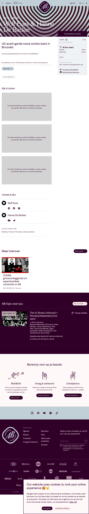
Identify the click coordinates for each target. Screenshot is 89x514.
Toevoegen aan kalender (68, 89)
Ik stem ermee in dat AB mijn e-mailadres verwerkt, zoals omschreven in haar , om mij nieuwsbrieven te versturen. (74, 467)
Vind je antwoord (44, 415)
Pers (43, 454)
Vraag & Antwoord (30, 461)
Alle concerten (80, 323)
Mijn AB (72, 3)
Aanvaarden (47, 508)
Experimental (9, 96)
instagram (32, 432)
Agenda (8, 3)
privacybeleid (66, 468)
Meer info (73, 502)
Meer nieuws (80, 270)
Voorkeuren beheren (62, 508)
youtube (44, 432)
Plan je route (16, 417)
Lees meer (8, 88)
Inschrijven (86, 460)
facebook (38, 432)
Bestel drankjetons (73, 415)
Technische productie (45, 459)
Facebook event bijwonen (69, 92)
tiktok (57, 432)
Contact (44, 464)
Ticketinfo (27, 457)
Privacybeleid (15, 511)
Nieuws (26, 454)
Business (44, 450)
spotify (50, 432)
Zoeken (86, 3)
